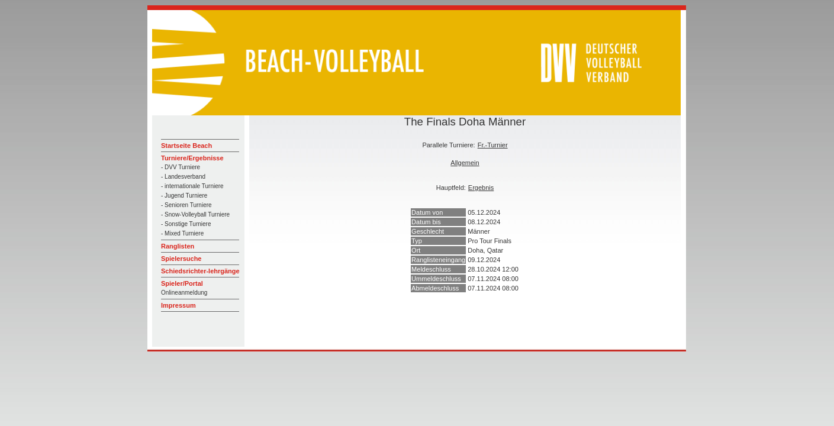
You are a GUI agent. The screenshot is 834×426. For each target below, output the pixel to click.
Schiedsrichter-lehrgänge (200, 271)
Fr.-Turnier (493, 145)
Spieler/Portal (182, 283)
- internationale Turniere (192, 186)
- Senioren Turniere (186, 205)
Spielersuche (181, 258)
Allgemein (464, 162)
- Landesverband (183, 176)
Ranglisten (177, 246)
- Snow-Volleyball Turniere (195, 214)
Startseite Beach (186, 145)
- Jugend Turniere (184, 195)
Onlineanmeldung (184, 292)
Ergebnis (481, 187)
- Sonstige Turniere (186, 224)
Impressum (178, 305)
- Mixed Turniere (182, 233)
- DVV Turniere (180, 167)
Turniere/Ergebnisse (192, 158)
